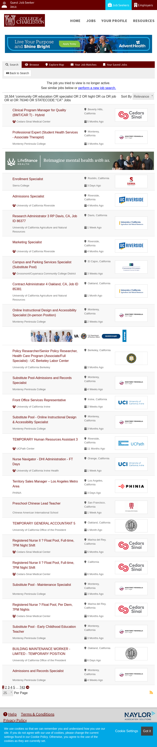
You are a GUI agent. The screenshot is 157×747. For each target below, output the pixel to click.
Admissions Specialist (28, 196)
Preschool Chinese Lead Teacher (36, 503)
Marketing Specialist (27, 242)
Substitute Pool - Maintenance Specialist (41, 584)
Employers (143, 5)
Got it (147, 731)
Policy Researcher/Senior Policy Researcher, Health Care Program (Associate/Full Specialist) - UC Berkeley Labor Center (44, 355)
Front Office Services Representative (39, 400)
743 (22, 687)
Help (10, 714)
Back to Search (17, 73)
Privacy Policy (15, 720)
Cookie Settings (126, 731)
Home (75, 20)
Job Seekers (118, 5)
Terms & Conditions (37, 714)
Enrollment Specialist (27, 179)
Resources (144, 20)
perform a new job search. (97, 88)
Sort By (126, 96)
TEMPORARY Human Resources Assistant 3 (45, 439)
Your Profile (114, 20)
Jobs (91, 20)
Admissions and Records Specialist (37, 671)
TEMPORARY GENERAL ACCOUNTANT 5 (43, 523)
